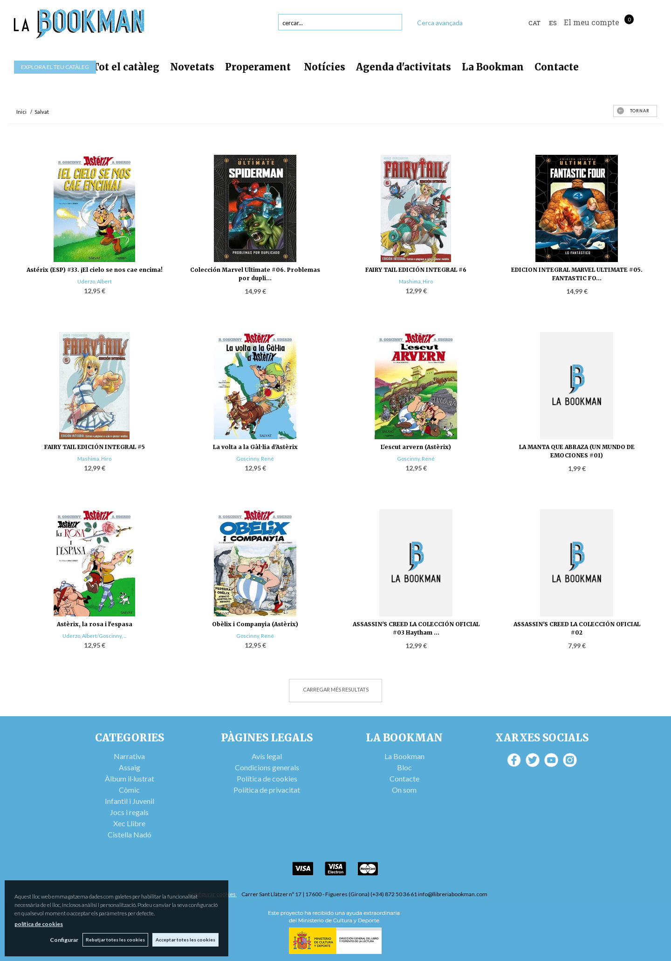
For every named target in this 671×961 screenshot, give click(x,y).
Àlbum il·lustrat (129, 778)
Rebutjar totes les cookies (114, 939)
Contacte (556, 67)
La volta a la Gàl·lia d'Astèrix (255, 446)
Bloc (404, 767)
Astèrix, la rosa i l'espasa (94, 624)
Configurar (63, 939)
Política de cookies (267, 778)
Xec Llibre (129, 823)
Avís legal (267, 756)
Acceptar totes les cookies (185, 939)
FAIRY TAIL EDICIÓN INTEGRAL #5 (94, 446)
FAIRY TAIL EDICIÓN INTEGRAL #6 (415, 269)
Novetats (192, 67)
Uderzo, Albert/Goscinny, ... (94, 636)
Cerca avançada (440, 23)
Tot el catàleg (125, 67)
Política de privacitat (266, 789)
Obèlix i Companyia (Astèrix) (255, 624)
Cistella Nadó (129, 834)
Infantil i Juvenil (129, 800)
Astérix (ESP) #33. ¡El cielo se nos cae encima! (95, 269)
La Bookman (493, 67)
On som (404, 789)
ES (553, 23)
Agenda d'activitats (403, 67)
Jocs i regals (129, 812)
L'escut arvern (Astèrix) (416, 446)
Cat (534, 23)
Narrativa (129, 756)
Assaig (129, 767)
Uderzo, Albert (94, 281)
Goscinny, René (255, 459)
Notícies (324, 67)
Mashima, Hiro (416, 281)
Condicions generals (267, 767)
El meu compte (591, 22)
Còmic (129, 789)
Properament (259, 67)
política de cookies (38, 923)
